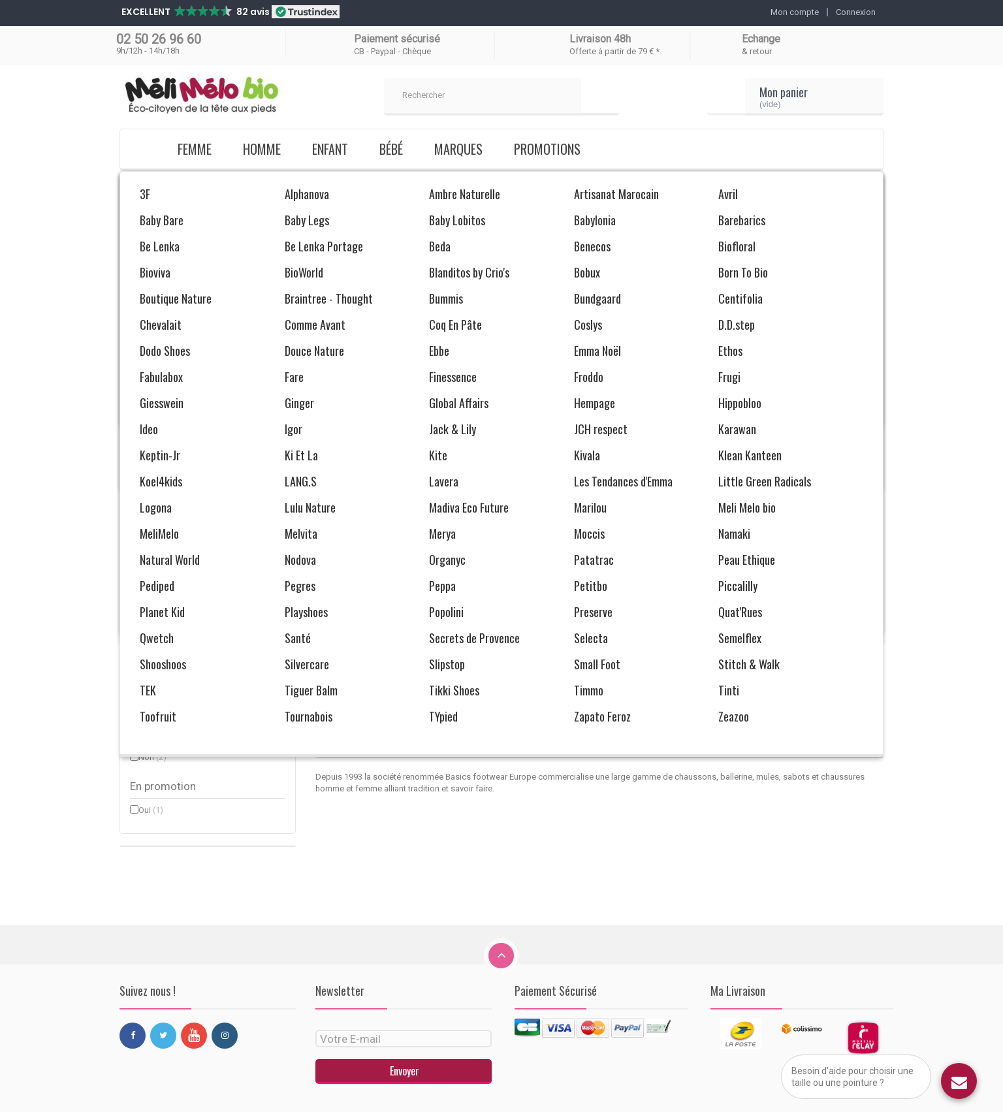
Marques (458, 149)
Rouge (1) (204, 445)
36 (149, 560)
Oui (150, 810)
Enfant (330, 149)
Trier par (738, 414)
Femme (195, 149)
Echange (761, 39)
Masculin (161, 632)
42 (149, 578)
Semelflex (163, 365)
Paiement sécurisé (397, 39)
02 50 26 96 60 (158, 39)
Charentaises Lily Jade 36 (403, 637)
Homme (262, 149)
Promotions (547, 149)
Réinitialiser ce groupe (251, 387)
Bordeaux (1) (204, 435)
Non (152, 757)
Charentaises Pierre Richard (599, 637)
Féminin (159, 650)
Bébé (391, 149)
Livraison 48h (600, 39)
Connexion (856, 12)
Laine (154, 703)
